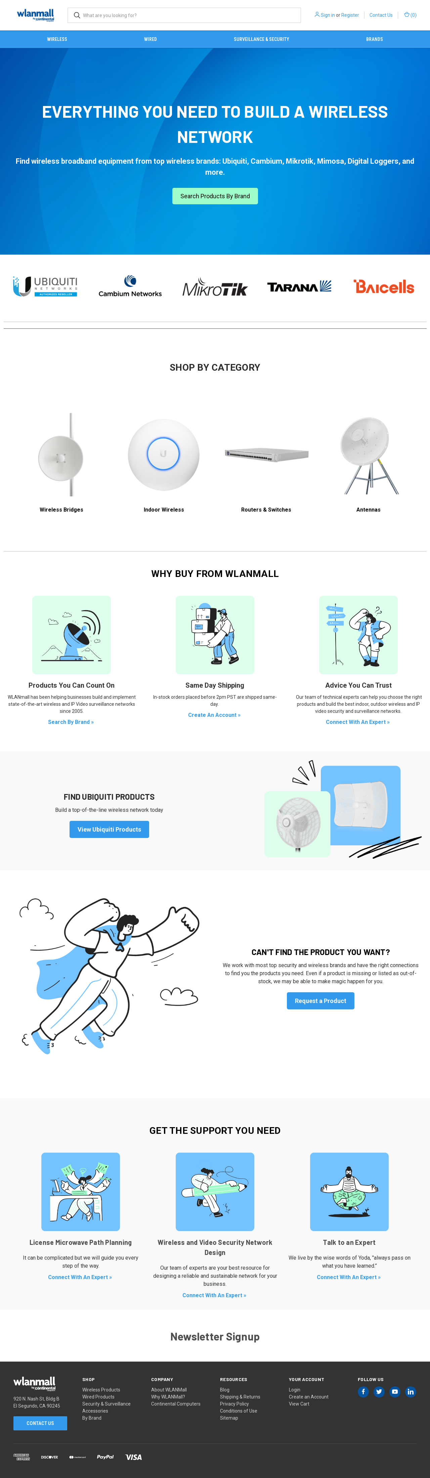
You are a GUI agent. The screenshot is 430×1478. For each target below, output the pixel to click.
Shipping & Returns (240, 1397)
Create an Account (309, 1397)
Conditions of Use (238, 1411)
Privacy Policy (234, 1404)
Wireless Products (101, 1389)
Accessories (95, 1411)
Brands (374, 39)
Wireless (57, 39)
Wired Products (98, 1397)
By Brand (91, 1418)
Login (294, 1389)
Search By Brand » (71, 722)
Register (350, 15)
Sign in (328, 15)
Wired (150, 39)
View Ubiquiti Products (109, 829)
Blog (224, 1389)
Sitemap (229, 1418)
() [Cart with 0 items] (410, 15)
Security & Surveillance (106, 1404)
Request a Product (320, 1000)
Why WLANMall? (168, 1397)
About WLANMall (169, 1389)
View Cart (299, 1404)
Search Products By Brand (215, 196)
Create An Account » (215, 715)
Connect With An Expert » (358, 722)
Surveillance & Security (261, 39)
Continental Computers (176, 1404)
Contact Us (381, 15)
